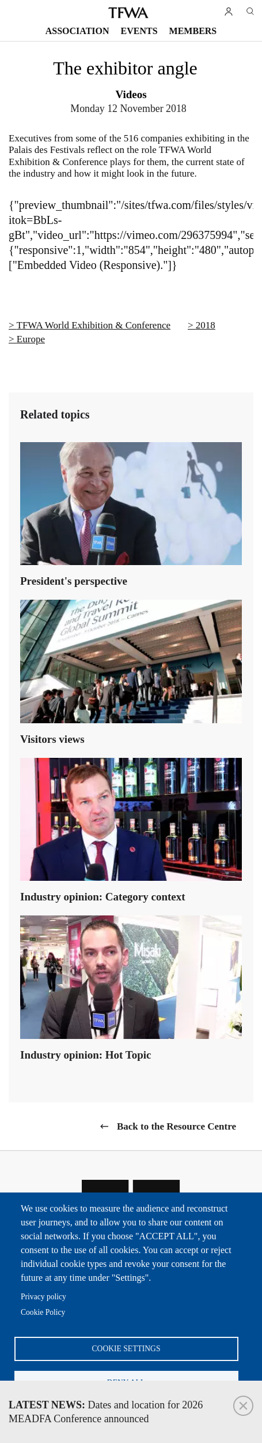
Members (193, 31)
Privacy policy (43, 1296)
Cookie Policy (43, 1312)
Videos (130, 94)
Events (139, 31)
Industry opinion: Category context (102, 897)
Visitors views (52, 739)
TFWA (128, 12)
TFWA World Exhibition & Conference (93, 325)
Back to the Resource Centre (176, 1126)
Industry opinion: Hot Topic (85, 1055)
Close (243, 1406)
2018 (205, 325)
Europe (31, 339)
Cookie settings (126, 1348)
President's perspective (73, 581)
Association (77, 31)
